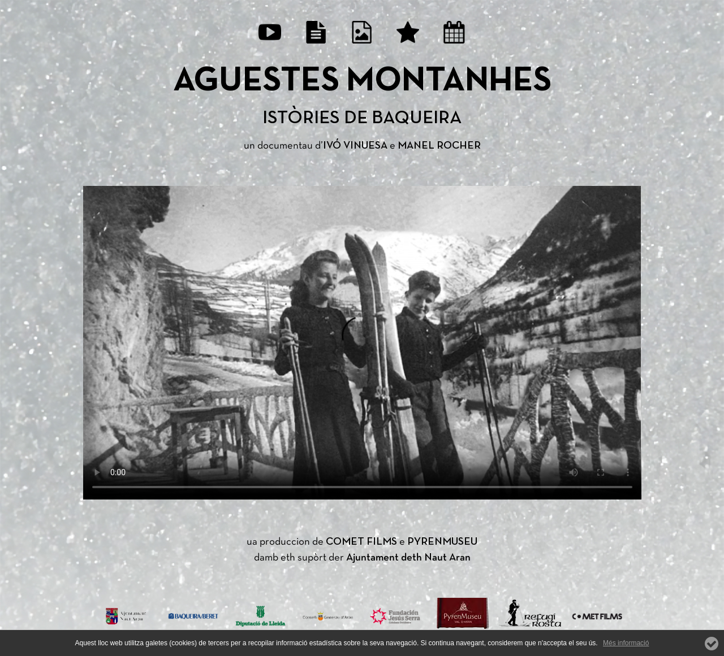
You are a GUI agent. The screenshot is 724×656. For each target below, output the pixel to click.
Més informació (626, 643)
